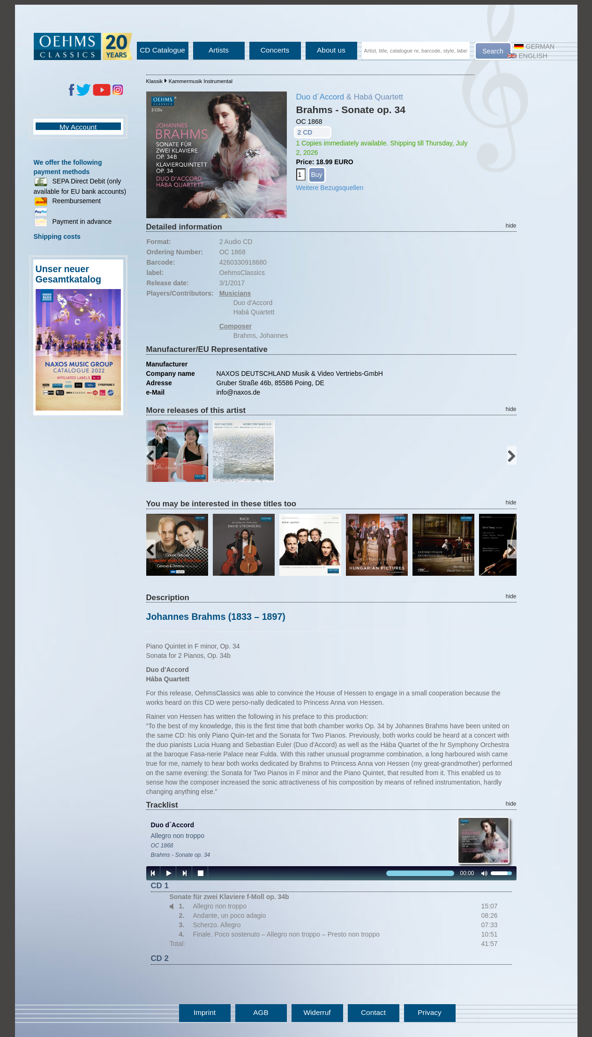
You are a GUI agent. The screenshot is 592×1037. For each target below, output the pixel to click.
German (534, 46)
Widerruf (316, 1012)
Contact (373, 1012)
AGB (261, 1012)
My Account (78, 127)
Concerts (275, 50)
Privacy (429, 1012)
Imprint (205, 1012)
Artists (219, 50)
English (527, 56)
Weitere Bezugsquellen (330, 187)
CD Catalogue (162, 50)
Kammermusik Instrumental (200, 81)
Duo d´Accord (320, 96)
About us (331, 50)
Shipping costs (57, 236)
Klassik (154, 81)
